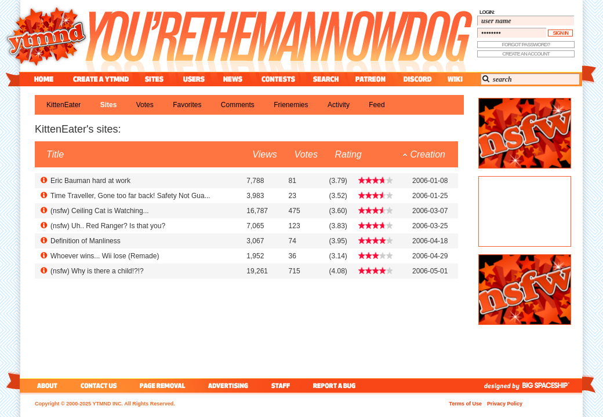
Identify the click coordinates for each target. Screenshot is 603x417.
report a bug (337, 385)
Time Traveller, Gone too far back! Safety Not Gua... (130, 196)
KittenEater (63, 105)
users (194, 79)
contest (278, 79)
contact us (98, 385)
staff (282, 385)
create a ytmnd (101, 79)
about (45, 385)
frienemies (291, 105)
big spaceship (551, 385)
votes (145, 105)
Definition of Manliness (85, 241)
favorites (187, 105)
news (233, 79)
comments (238, 105)
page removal (162, 385)
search (326, 79)
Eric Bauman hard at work (90, 181)
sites (154, 79)
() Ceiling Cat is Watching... (99, 211)
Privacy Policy (504, 404)
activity (339, 105)
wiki (454, 79)
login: (487, 12)
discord (416, 79)
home (44, 79)
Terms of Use (465, 404)
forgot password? (526, 44)
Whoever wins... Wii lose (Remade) (104, 256)
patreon (370, 79)
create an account (526, 54)
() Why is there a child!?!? (97, 271)
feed (376, 105)
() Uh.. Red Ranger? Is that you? (107, 226)
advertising (228, 385)
